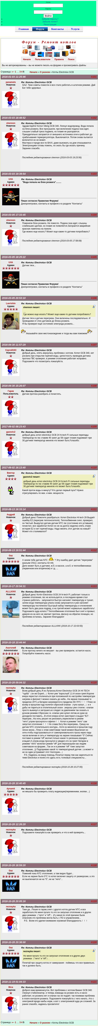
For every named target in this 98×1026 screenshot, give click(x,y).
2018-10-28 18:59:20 (14, 865)
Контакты (57, 29)
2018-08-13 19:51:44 (14, 550)
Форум (40, 29)
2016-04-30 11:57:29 (14, 344)
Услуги (75, 29)
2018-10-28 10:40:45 (14, 783)
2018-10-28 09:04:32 (14, 682)
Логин (48, 2)
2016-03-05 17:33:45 (14, 214)
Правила (59, 59)
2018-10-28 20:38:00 (14, 942)
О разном (45, 72)
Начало (27, 59)
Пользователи (42, 59)
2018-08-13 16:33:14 (14, 509)
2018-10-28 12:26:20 (14, 824)
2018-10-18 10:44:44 (14, 642)
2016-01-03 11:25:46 (14, 76)
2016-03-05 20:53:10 (14, 298)
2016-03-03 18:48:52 (14, 117)
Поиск (71, 59)
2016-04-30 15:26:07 (14, 385)
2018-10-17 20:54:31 (14, 586)
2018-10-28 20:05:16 (14, 901)
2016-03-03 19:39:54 (14, 173)
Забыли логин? (50, 21)
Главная (24, 29)
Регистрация (50, 24)
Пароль (48, 9)
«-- (13, 72)
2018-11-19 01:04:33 (14, 981)
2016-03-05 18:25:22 (14, 257)
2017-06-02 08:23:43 (14, 426)
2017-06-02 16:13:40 (14, 467)
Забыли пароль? (50, 19)
